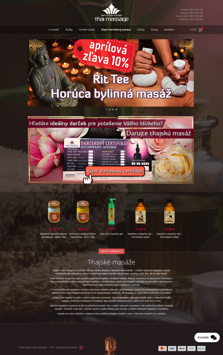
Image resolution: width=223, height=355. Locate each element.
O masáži (54, 29)
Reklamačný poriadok (66, 347)
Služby (69, 29)
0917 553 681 (189, 19)
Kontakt (169, 29)
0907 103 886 (189, 16)
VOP (51, 347)
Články (141, 29)
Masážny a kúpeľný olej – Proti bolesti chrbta (53, 218)
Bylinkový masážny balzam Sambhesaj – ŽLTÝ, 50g (140, 218)
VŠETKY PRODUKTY (112, 251)
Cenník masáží (87, 29)
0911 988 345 (189, 9)
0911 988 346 (189, 13)
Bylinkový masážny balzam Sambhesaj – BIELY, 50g (111, 218)
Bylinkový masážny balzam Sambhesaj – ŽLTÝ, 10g (82, 218)
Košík (196, 29)
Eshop (154, 29)
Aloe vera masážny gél (169, 216)
